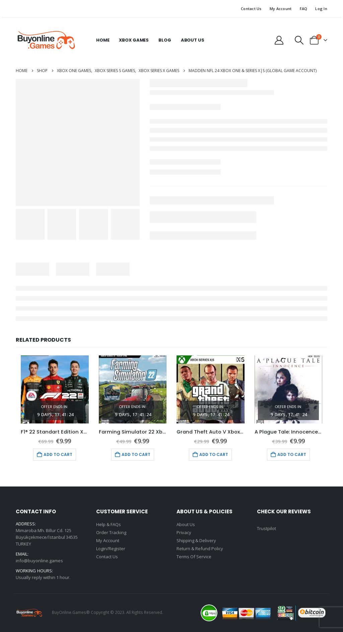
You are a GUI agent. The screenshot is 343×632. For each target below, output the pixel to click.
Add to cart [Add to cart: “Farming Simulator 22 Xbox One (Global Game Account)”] (136, 454)
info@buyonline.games (39, 561)
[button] (299, 40)
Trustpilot (266, 528)
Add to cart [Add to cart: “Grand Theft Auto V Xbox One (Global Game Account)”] (213, 454)
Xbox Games (134, 40)
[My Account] (279, 40)
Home (102, 40)
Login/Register (110, 548)
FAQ (303, 8)
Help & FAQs (108, 524)
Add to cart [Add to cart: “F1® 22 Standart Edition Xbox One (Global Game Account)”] (58, 454)
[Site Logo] (46, 40)
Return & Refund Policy (200, 548)
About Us (192, 40)
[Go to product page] (55, 389)
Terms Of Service (194, 557)
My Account (281, 8)
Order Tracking (111, 532)
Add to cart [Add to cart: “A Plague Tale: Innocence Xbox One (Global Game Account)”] (291, 454)
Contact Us (251, 8)
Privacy (184, 532)
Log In (321, 8)
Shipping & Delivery (196, 540)
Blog (164, 40)
